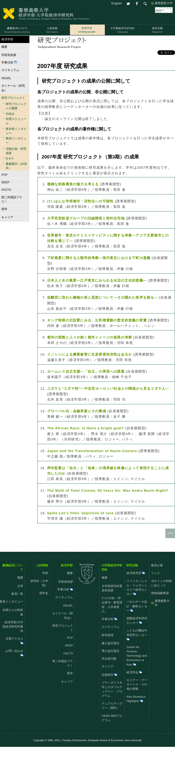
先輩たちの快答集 (13, 623)
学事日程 (9, 73)
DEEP (5, 193)
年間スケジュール (16, 132)
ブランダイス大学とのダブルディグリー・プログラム (112, 700)
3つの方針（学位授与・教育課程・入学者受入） (112, 616)
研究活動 (132, 576)
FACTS (6, 200)
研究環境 (107, 646)
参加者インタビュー (16, 142)
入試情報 (42, 576)
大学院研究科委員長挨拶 (112, 599)
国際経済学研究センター (136, 632)
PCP (4, 185)
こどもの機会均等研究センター (136, 645)
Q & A (9, 169)
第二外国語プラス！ (11, 210)
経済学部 (18, 41)
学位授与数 (109, 670)
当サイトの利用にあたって (161, 594)
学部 (45, 584)
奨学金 (43, 604)
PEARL (6, 89)
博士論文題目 (110, 662)
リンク (155, 584)
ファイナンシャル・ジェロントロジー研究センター (136, 598)
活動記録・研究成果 (67, 41)
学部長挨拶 (8, 66)
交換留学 (109, 686)
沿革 (20, 597)
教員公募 (157, 576)
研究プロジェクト (39, 41)
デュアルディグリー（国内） (112, 717)
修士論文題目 (110, 654)
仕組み (10, 125)
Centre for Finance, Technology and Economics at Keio (136, 666)
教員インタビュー (16, 151)
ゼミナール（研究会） (13, 99)
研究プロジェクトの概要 (16, 117)
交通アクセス (14, 651)
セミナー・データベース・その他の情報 (136, 695)
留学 (3, 220)
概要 (3, 58)
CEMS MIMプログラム (112, 729)
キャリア (6, 228)
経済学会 (134, 683)
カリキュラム (9, 81)
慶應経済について (12, 578)
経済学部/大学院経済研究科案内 (13, 637)
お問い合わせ (14, 663)
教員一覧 (17, 605)
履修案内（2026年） (16, 177)
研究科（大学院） (39, 594)
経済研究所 (135, 584)
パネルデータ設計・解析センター (136, 617)
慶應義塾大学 (163, 3)
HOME (4, 41)
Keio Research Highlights (136, 710)
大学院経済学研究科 (111, 578)
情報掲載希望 (160, 604)
